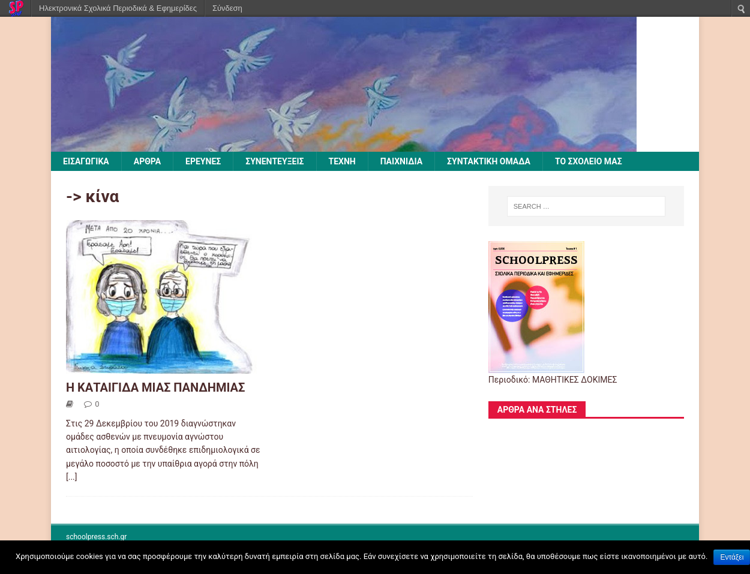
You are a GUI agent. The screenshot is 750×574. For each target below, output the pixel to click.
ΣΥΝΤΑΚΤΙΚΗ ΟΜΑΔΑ (488, 161)
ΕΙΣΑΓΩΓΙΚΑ (86, 161)
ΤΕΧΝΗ (342, 161)
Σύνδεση (227, 8)
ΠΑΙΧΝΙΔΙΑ (401, 161)
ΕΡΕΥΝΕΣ (203, 161)
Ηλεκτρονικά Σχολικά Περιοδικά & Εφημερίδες (118, 8)
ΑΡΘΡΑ (147, 161)
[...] (71, 477)
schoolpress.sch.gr (96, 537)
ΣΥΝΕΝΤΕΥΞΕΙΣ (274, 161)
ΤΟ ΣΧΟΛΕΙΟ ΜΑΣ (588, 161)
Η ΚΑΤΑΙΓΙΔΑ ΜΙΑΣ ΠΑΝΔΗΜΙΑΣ (155, 387)
